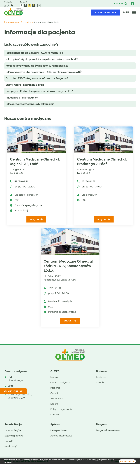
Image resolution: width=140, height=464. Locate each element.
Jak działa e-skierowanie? (22, 97)
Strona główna (11, 22)
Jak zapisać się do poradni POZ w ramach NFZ (34, 53)
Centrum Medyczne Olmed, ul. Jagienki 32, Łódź (35, 161)
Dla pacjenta (27, 22)
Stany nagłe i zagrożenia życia (25, 85)
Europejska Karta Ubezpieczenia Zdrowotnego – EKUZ (39, 91)
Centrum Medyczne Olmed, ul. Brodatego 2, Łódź (102, 161)
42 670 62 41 (21, 181)
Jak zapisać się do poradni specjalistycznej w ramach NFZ (42, 59)
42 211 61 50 (54, 288)
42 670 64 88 (88, 181)
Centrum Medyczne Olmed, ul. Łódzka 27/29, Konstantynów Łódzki (68, 266)
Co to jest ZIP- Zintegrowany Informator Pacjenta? (37, 78)
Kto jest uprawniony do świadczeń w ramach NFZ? (37, 65)
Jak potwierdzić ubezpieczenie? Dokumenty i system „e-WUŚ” (44, 72)
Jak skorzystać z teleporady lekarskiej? (30, 104)
